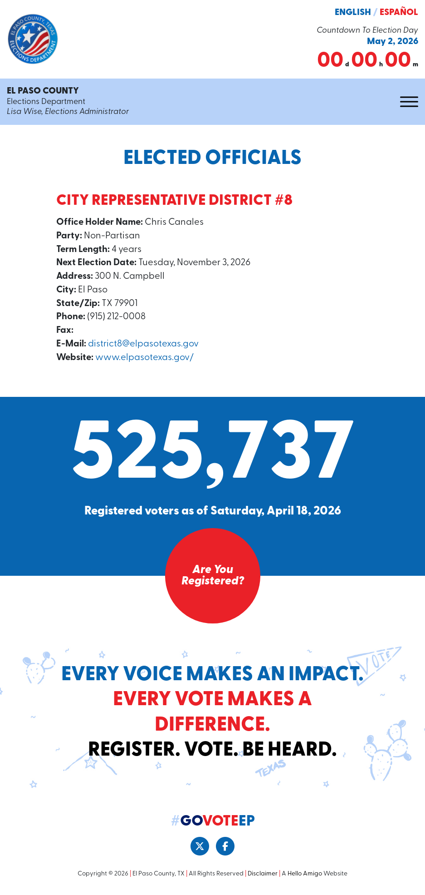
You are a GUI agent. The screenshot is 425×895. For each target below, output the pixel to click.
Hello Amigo (305, 876)
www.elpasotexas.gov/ (145, 360)
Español (399, 12)
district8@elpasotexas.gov (144, 346)
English (353, 12)
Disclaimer (263, 876)
